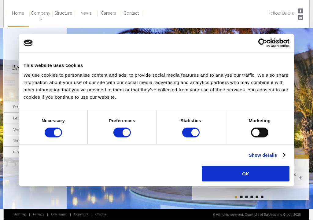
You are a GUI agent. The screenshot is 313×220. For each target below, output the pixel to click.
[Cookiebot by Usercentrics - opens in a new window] (262, 43)
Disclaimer (59, 214)
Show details (263, 155)
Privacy (38, 214)
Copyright (81, 214)
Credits (100, 214)
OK (245, 173)
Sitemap (20, 214)
